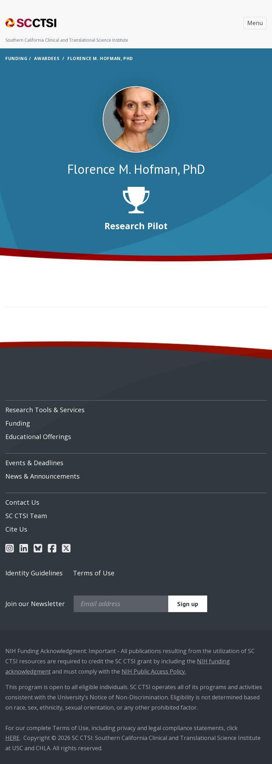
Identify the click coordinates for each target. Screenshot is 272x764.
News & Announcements (42, 476)
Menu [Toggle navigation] (255, 23)
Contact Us (22, 502)
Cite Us (16, 529)
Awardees (46, 58)
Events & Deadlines (34, 462)
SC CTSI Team (26, 515)
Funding (16, 58)
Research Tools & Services (45, 409)
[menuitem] (136, 407)
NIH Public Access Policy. (153, 671)
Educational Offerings (38, 436)
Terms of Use (93, 573)
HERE (12, 738)
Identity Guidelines (34, 573)
